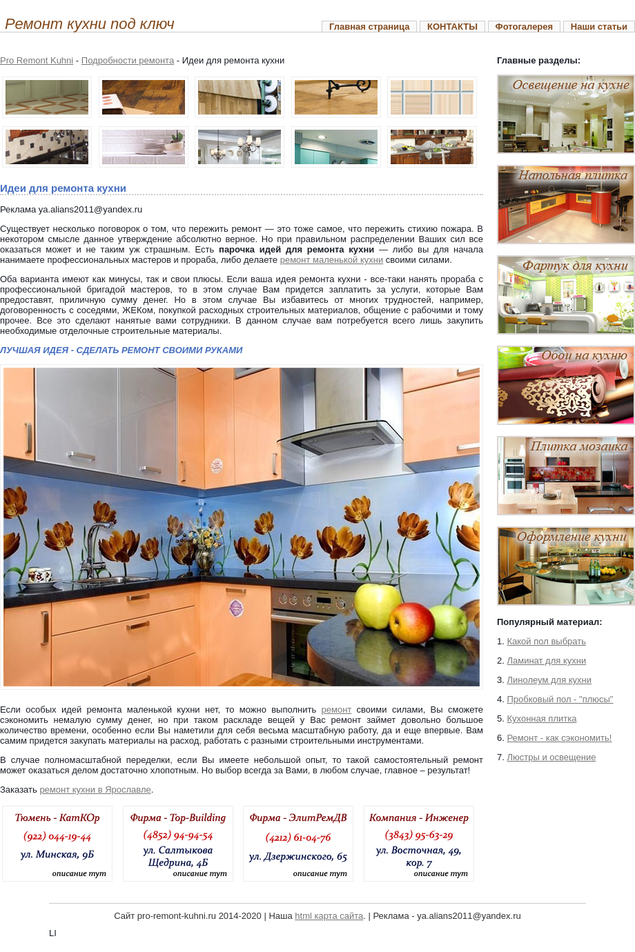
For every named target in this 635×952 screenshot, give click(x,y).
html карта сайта (329, 916)
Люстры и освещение (551, 757)
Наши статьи (599, 26)
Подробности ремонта (127, 60)
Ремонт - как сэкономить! (559, 738)
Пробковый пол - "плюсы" (560, 699)
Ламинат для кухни (546, 660)
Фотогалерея (525, 26)
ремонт (337, 709)
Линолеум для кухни (549, 680)
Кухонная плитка (541, 718)
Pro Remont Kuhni (36, 60)
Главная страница (369, 26)
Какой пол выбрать (546, 641)
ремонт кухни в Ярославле (94, 789)
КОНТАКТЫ (452, 26)
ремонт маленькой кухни (332, 260)
